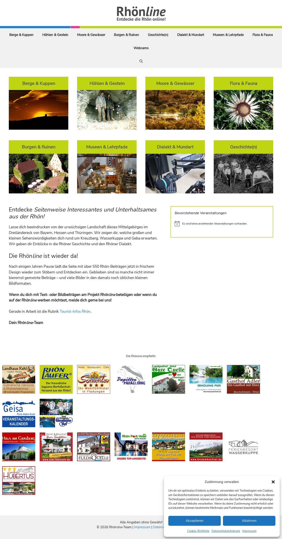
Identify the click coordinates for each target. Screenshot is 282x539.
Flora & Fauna (262, 35)
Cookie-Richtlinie (198, 531)
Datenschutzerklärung (226, 531)
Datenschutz (162, 527)
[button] (273, 482)
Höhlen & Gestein (55, 35)
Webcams (141, 48)
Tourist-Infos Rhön (75, 311)
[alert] (222, 223)
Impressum (249, 531)
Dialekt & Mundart (190, 35)
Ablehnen (249, 520)
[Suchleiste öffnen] (141, 61)
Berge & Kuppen (21, 35)
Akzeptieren (195, 520)
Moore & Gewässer (91, 35)
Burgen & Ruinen (126, 35)
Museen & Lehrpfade (228, 35)
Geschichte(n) (158, 35)
